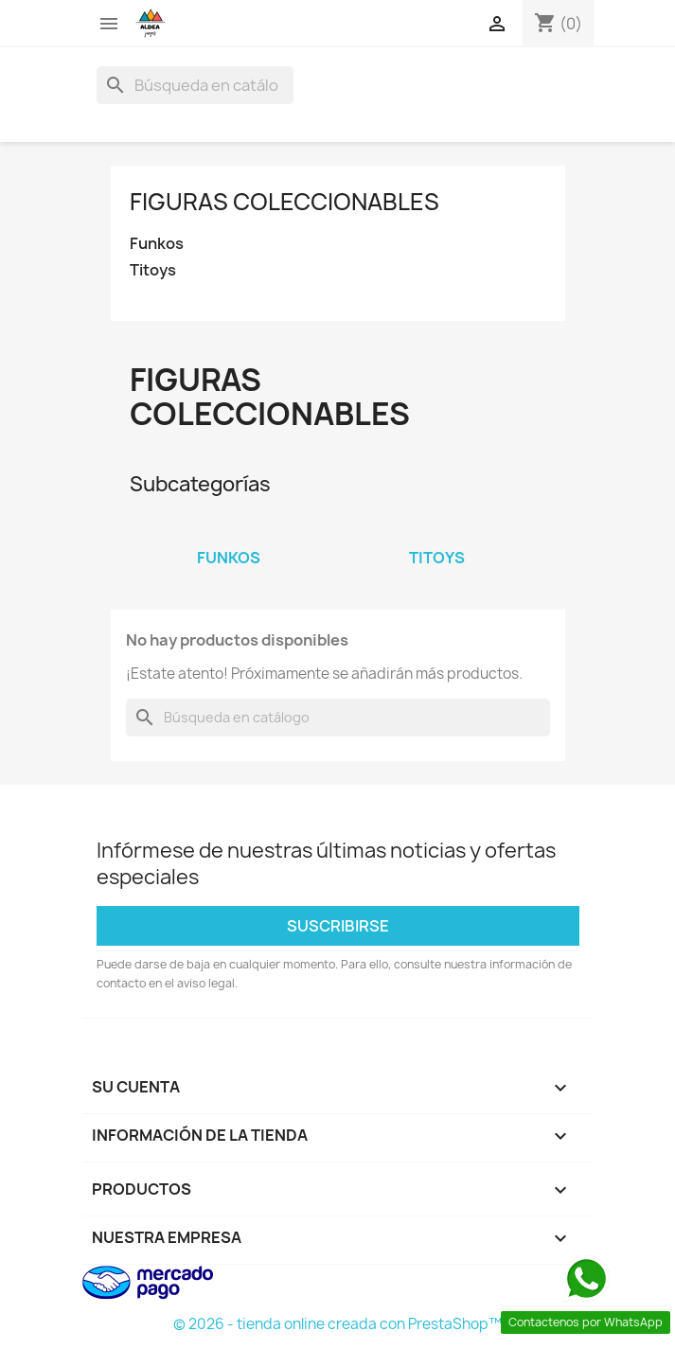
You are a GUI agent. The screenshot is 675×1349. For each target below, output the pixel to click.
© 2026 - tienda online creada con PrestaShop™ (337, 1324)
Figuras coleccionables (284, 202)
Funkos (157, 244)
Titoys (153, 270)
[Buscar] (195, 85)
